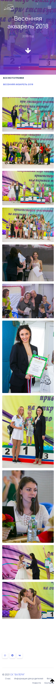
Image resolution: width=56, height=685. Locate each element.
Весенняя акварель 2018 (18, 84)
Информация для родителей (28, 678)
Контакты (49, 682)
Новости (36, 682)
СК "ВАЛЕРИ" (17, 674)
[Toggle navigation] (49, 7)
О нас (8, 678)
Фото (49, 678)
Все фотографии (13, 77)
